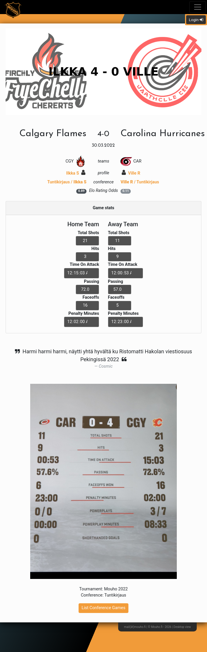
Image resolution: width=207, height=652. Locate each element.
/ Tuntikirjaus (140, 182)
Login (196, 19)
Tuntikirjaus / (66, 182)
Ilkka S (75, 173)
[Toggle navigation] (197, 7)
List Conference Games (103, 607)
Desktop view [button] (182, 627)
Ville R (131, 173)
